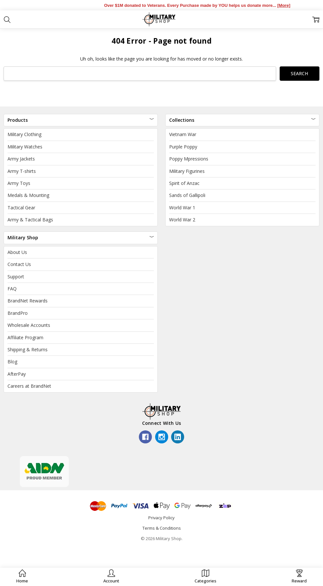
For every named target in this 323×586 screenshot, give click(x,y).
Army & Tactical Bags (30, 219)
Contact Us (19, 264)
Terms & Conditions (161, 528)
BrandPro (17, 313)
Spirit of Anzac (184, 183)
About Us (17, 252)
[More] (289, 5)
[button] (111, 576)
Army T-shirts (21, 171)
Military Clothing (24, 134)
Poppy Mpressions (188, 159)
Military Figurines (187, 171)
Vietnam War (182, 134)
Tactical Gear (21, 207)
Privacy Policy (161, 518)
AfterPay (16, 374)
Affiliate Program (25, 337)
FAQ (12, 289)
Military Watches (24, 147)
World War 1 (182, 207)
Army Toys (18, 183)
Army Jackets (21, 159)
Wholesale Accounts (28, 325)
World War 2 (182, 219)
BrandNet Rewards (27, 301)
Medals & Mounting (28, 195)
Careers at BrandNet (29, 386)
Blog (12, 361)
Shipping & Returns (27, 349)
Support (15, 276)
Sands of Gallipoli (187, 195)
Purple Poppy (183, 147)
